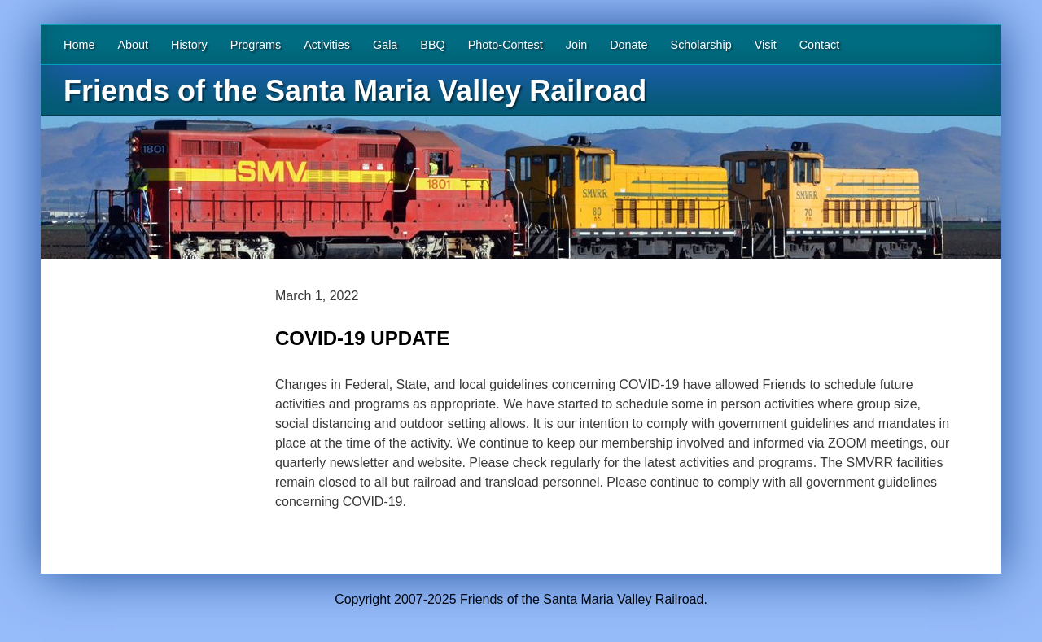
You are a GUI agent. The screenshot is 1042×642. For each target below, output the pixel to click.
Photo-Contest (505, 44)
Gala (385, 44)
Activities (327, 44)
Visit (766, 44)
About (132, 44)
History (189, 44)
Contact (819, 44)
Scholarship (701, 44)
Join (576, 44)
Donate (628, 44)
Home (78, 44)
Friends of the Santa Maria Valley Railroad (354, 90)
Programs (255, 44)
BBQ (432, 44)
